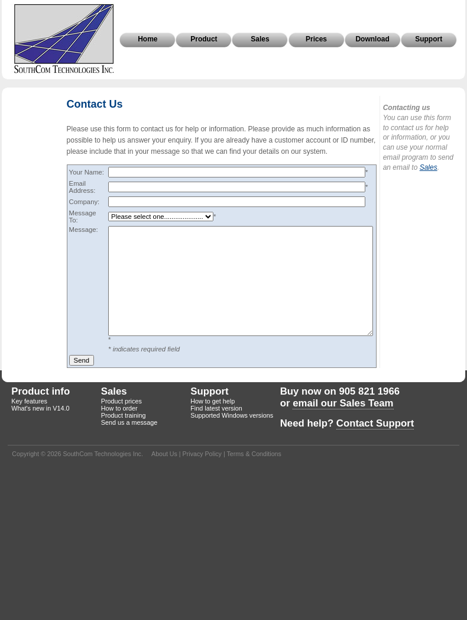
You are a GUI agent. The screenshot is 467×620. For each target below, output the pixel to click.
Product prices (121, 401)
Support (428, 39)
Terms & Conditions (253, 453)
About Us (164, 453)
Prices (316, 39)
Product (203, 39)
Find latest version (216, 408)
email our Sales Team (343, 403)
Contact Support (375, 423)
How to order (119, 408)
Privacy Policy (202, 453)
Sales (260, 39)
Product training (123, 415)
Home (147, 39)
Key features (29, 401)
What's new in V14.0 (40, 408)
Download (372, 39)
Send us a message (129, 422)
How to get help (212, 401)
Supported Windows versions (231, 415)
